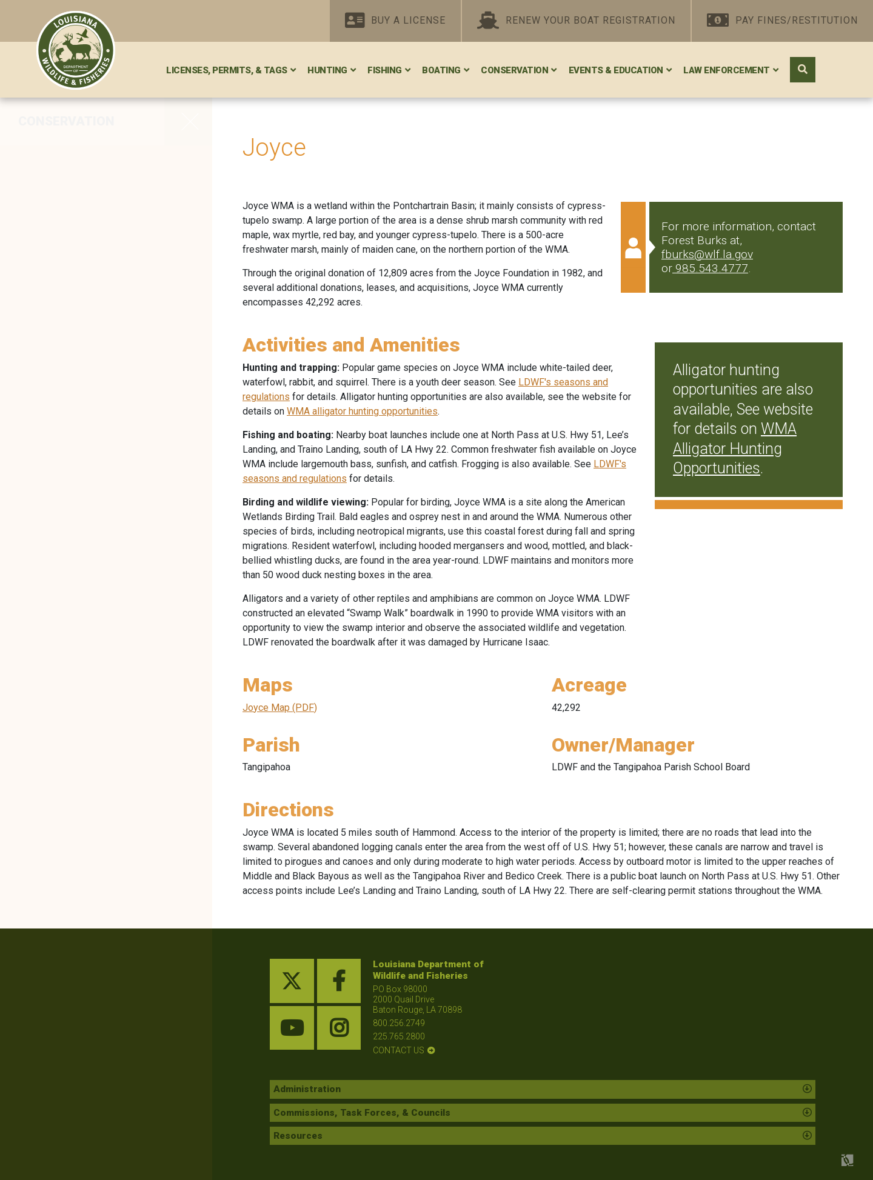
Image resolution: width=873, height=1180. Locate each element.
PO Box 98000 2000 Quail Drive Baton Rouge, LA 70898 (417, 999)
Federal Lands (61, 372)
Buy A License (395, 21)
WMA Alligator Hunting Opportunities (735, 448)
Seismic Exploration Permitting (76, 511)
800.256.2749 (399, 1023)
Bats (33, 346)
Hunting (327, 70)
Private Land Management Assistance (94, 212)
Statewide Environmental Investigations (90, 470)
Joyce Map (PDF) (279, 707)
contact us (398, 1050)
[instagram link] (339, 1028)
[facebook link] (339, 981)
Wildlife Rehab (61, 595)
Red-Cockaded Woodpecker (99, 245)
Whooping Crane (68, 295)
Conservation (514, 70)
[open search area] (802, 69)
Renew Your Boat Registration (576, 21)
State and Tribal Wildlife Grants (87, 430)
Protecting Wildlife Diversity (97, 321)
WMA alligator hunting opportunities (362, 411)
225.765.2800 (399, 1036)
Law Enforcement (726, 70)
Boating (441, 70)
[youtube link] (292, 1028)
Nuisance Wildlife (70, 620)
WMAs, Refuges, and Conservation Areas (79, 171)
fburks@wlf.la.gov (707, 254)
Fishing (384, 70)
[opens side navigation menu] (188, 121)
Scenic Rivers (59, 270)
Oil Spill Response (71, 397)
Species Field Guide (76, 544)
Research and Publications (96, 569)
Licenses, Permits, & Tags (226, 70)
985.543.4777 (711, 268)
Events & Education (616, 70)
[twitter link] (292, 981)
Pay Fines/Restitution (782, 21)
